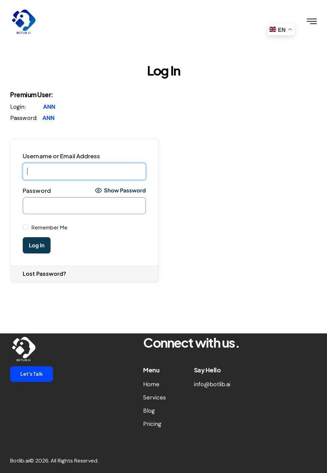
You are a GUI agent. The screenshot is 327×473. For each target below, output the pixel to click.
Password (37, 190)
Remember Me (49, 227)
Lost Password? (44, 273)
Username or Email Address (61, 156)
